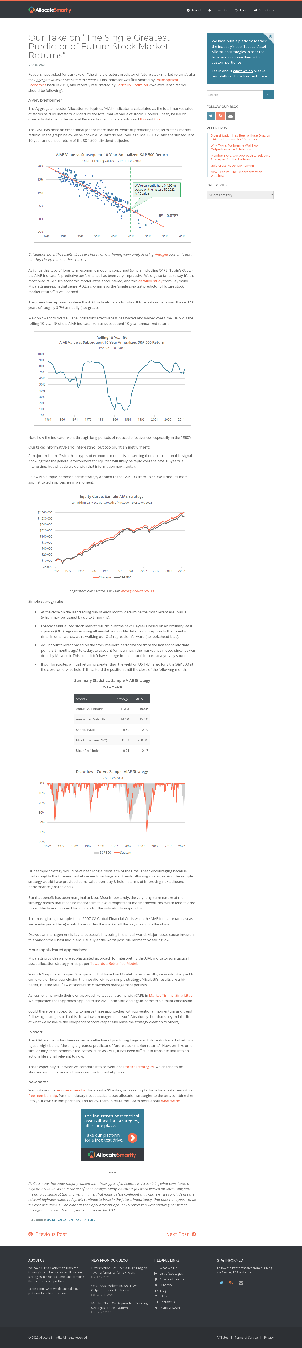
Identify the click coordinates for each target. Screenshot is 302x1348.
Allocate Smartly (50, 9)
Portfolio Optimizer (132, 85)
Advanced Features (170, 1279)
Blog (160, 1291)
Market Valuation (60, 1220)
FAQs (160, 1296)
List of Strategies (168, 1274)
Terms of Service (246, 1337)
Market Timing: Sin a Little (171, 995)
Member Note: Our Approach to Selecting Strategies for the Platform (241, 157)
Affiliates (222, 1337)
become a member (71, 1090)
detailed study (150, 281)
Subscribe (163, 1285)
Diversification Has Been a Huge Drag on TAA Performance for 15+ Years (240, 137)
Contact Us (164, 1302)
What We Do (165, 1268)
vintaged (161, 254)
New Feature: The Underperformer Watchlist (236, 174)
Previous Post (51, 1234)
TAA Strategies (84, 1220)
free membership (42, 1095)
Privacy (269, 1337)
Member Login (167, 1307)
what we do (170, 1100)
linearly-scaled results (137, 590)
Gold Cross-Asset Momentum (232, 165)
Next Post (177, 1234)
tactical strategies (139, 1066)
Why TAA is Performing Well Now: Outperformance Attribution (235, 147)
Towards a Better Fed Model (113, 963)
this (143, 119)
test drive (258, 76)
